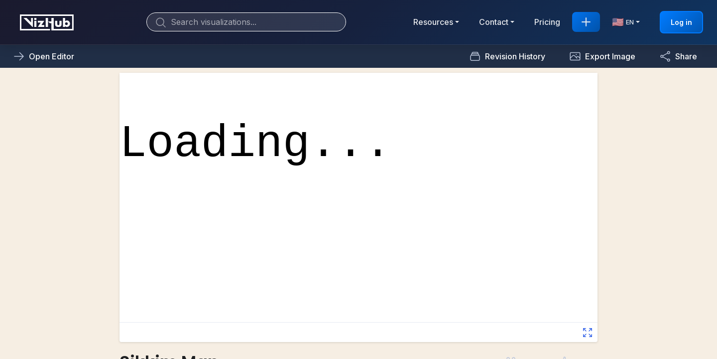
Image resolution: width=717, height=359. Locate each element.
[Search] (246, 21)
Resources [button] (433, 22)
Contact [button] (493, 22)
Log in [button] (681, 22)
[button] (602, 56)
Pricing (547, 22)
